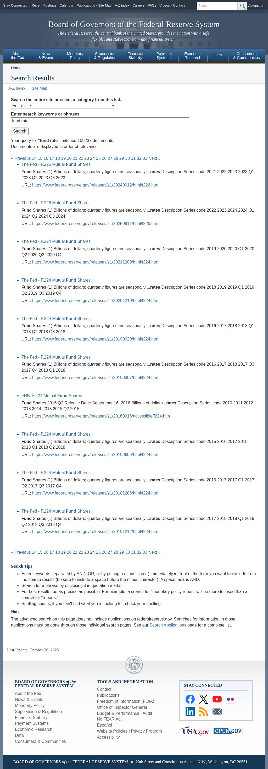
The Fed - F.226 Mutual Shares (56, 164)
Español (104, 725)
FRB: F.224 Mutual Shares (51, 395)
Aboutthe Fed (17, 55)
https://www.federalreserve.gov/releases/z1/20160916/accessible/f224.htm (101, 416)
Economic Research (33, 729)
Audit (147, 713)
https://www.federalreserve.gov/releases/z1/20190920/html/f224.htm (95, 339)
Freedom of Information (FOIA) (125, 701)
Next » (154, 158)
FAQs (152, 5)
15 (40, 158)
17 (51, 158)
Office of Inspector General (122, 707)
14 (34, 158)
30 (127, 158)
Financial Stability (31, 717)
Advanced (255, 6)
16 (46, 158)
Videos (164, 5)
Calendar (67, 5)
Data (218, 55)
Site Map (104, 5)
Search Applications (167, 625)
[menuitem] (17, 56)
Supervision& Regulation (105, 55)
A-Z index (122, 5)
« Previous (21, 158)
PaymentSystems (164, 55)
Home (16, 67)
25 (98, 158)
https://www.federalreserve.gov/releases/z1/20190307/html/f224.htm (95, 377)
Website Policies (112, 731)
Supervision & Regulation (38, 711)
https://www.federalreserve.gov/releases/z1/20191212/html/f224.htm (95, 531)
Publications (86, 5)
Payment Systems (32, 723)
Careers (138, 5)
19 (63, 158)
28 (116, 158)
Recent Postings (44, 5)
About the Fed (28, 693)
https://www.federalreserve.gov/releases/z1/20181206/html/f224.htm (95, 493)
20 (69, 158)
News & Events (46, 55)
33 (145, 158)
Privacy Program (146, 731)
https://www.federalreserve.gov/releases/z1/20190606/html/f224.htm (95, 454)
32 (139, 158)
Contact (179, 5)
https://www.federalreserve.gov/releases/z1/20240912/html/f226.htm (95, 185)
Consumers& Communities (246, 55)
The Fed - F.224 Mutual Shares (56, 241)
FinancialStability (135, 55)
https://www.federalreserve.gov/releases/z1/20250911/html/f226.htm (95, 223)
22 (81, 158)
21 (75, 158)
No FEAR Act (109, 719)
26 (104, 158)
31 (133, 158)
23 (86, 158)
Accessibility (108, 737)
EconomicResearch (193, 55)
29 (121, 158)
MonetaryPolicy (75, 55)
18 (57, 158)
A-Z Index (16, 88)
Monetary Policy (30, 705)
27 (110, 158)
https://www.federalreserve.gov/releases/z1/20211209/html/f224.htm (95, 262)
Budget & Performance (118, 713)
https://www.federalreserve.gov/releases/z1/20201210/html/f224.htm (95, 300)
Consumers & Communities (40, 741)
